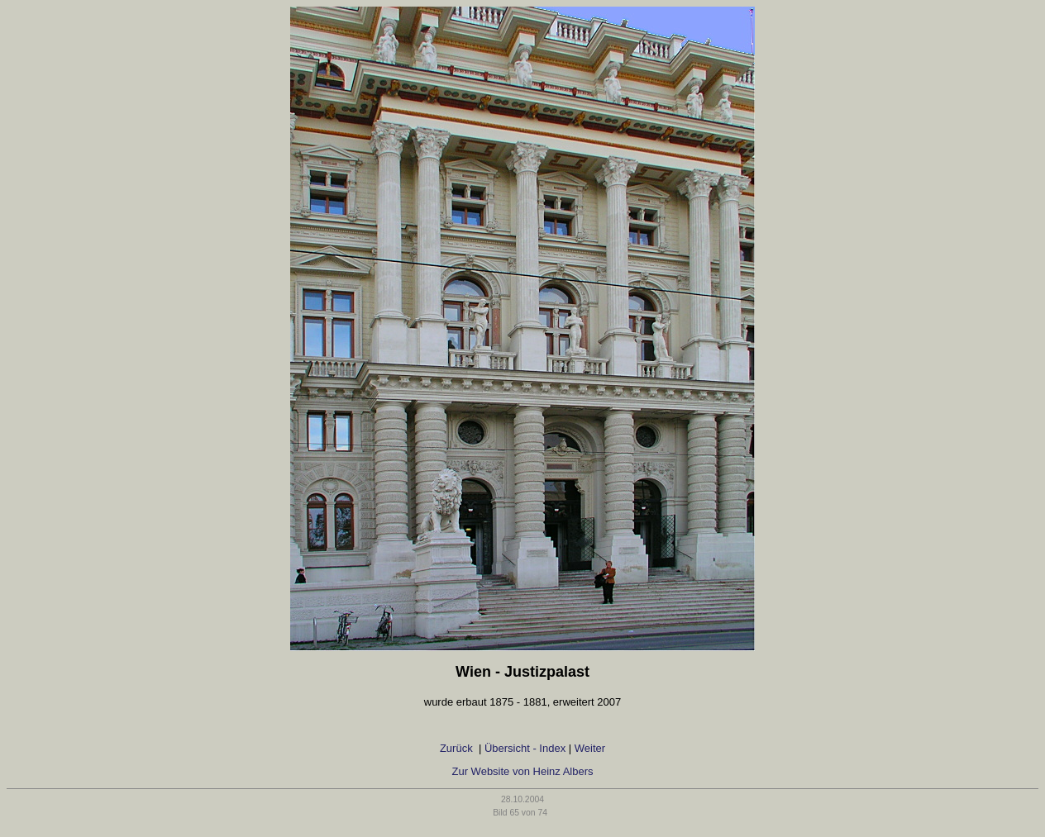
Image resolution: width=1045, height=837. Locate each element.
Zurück (457, 748)
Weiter (590, 748)
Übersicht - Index (524, 748)
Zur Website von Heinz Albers (523, 771)
